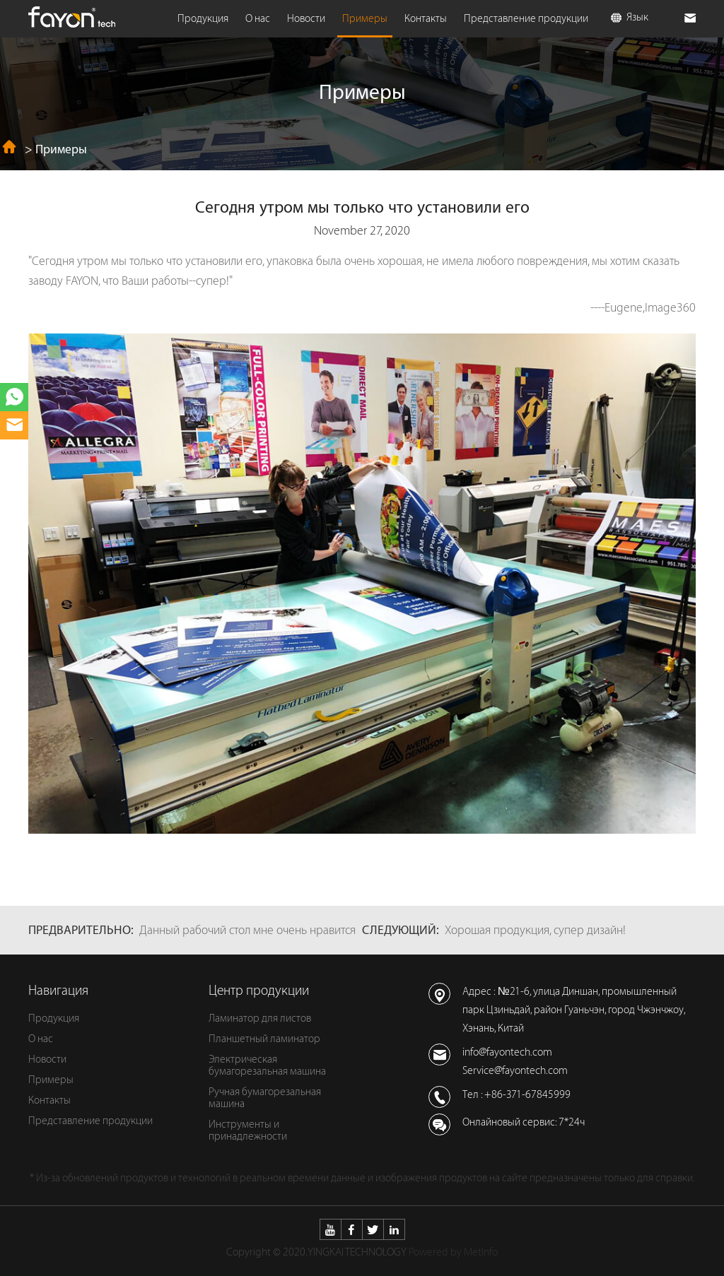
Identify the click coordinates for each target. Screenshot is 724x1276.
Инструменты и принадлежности (248, 1130)
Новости (306, 19)
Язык (629, 17)
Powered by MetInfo (453, 1252)
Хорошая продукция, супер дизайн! (535, 930)
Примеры (364, 19)
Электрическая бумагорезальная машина (267, 1065)
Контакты (425, 19)
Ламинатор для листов (260, 1018)
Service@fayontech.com (515, 1071)
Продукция (202, 19)
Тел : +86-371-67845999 (516, 1095)
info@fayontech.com (507, 1052)
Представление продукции (526, 19)
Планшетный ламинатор (264, 1039)
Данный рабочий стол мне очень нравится (247, 930)
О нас (257, 19)
